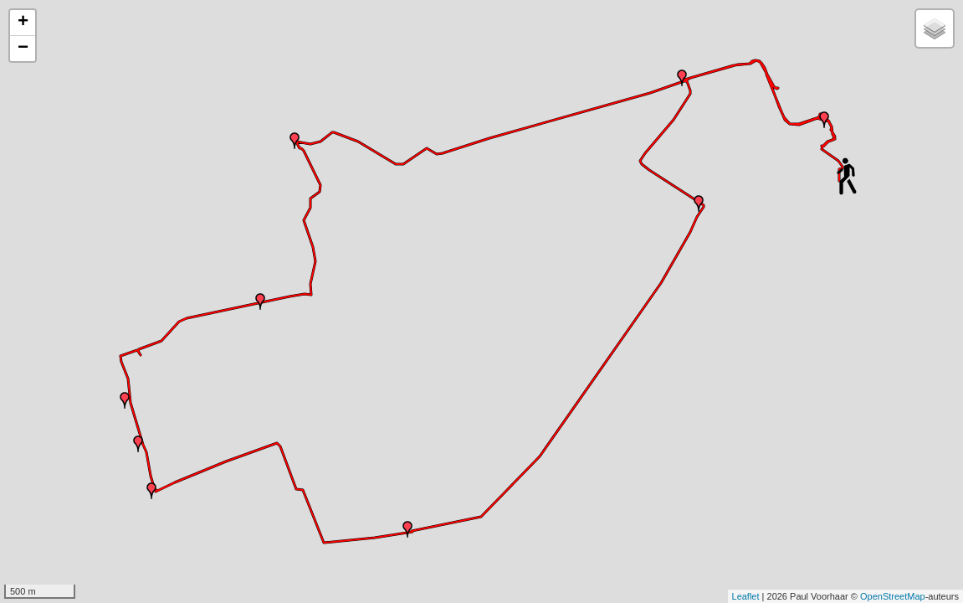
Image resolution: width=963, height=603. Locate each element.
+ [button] (23, 22)
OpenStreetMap (892, 596)
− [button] (23, 48)
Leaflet (746, 596)
